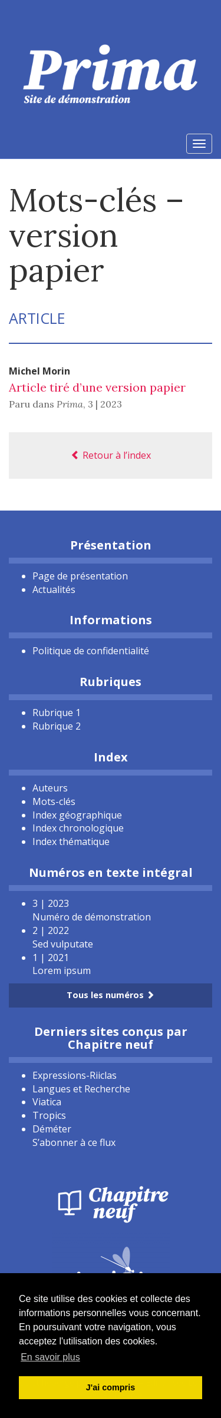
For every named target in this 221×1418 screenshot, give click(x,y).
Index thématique (71, 841)
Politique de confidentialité (90, 650)
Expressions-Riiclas (74, 1075)
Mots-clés (53, 801)
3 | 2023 (105, 404)
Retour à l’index (111, 455)
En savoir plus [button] (50, 1357)
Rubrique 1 (56, 712)
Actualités (53, 589)
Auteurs (50, 787)
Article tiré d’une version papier (97, 387)
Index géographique (77, 815)
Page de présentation (80, 575)
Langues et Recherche (81, 1088)
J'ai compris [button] (110, 1387)
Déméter (51, 1128)
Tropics (49, 1115)
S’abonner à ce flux (74, 1142)
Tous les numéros (110, 994)
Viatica (46, 1101)
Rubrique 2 (56, 726)
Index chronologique (78, 827)
